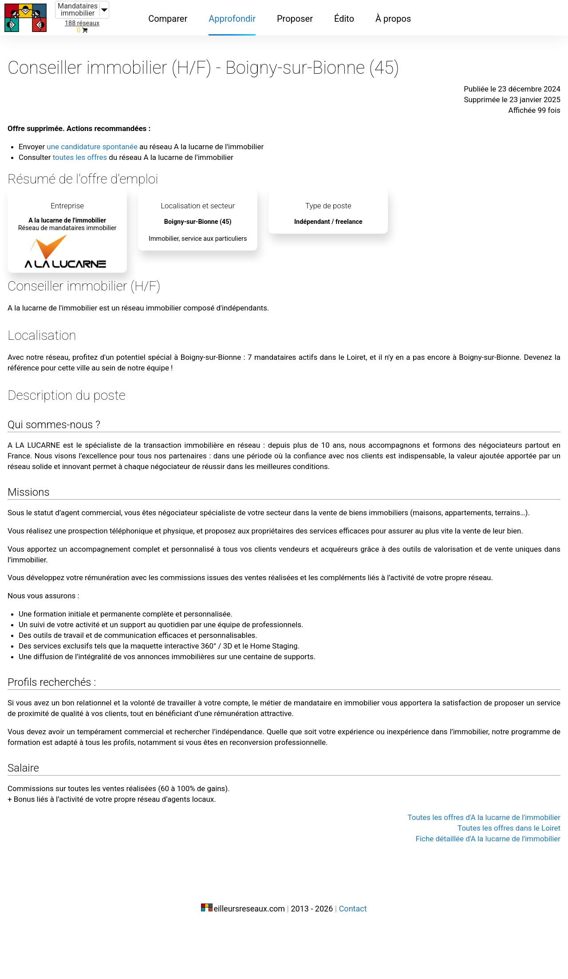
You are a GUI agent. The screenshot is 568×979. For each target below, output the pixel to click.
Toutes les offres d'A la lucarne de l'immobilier (460, 877)
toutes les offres (101, 143)
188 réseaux (82, 23)
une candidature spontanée (116, 132)
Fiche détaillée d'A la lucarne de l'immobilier (464, 899)
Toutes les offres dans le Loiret (489, 888)
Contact (353, 960)
